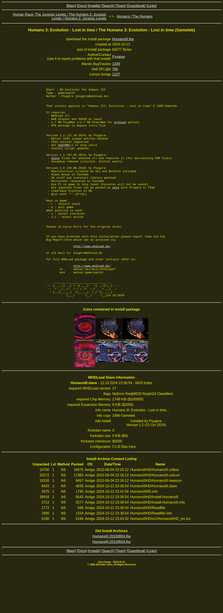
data (115, 208)
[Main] (71, 6)
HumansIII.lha (123, 39)
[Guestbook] (136, 6)
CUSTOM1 (64, 157)
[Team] (120, 6)
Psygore (118, 57)
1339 (116, 64)
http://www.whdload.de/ (92, 278)
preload (120, 129)
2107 (116, 74)
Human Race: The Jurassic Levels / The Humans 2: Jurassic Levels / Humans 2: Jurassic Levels (59, 16)
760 (115, 69)
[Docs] (82, 6)
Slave (55, 172)
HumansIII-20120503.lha (111, 583)
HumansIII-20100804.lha (111, 578)
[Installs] (94, 6)
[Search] (108, 6)
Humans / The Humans (134, 16)
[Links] (152, 6)
